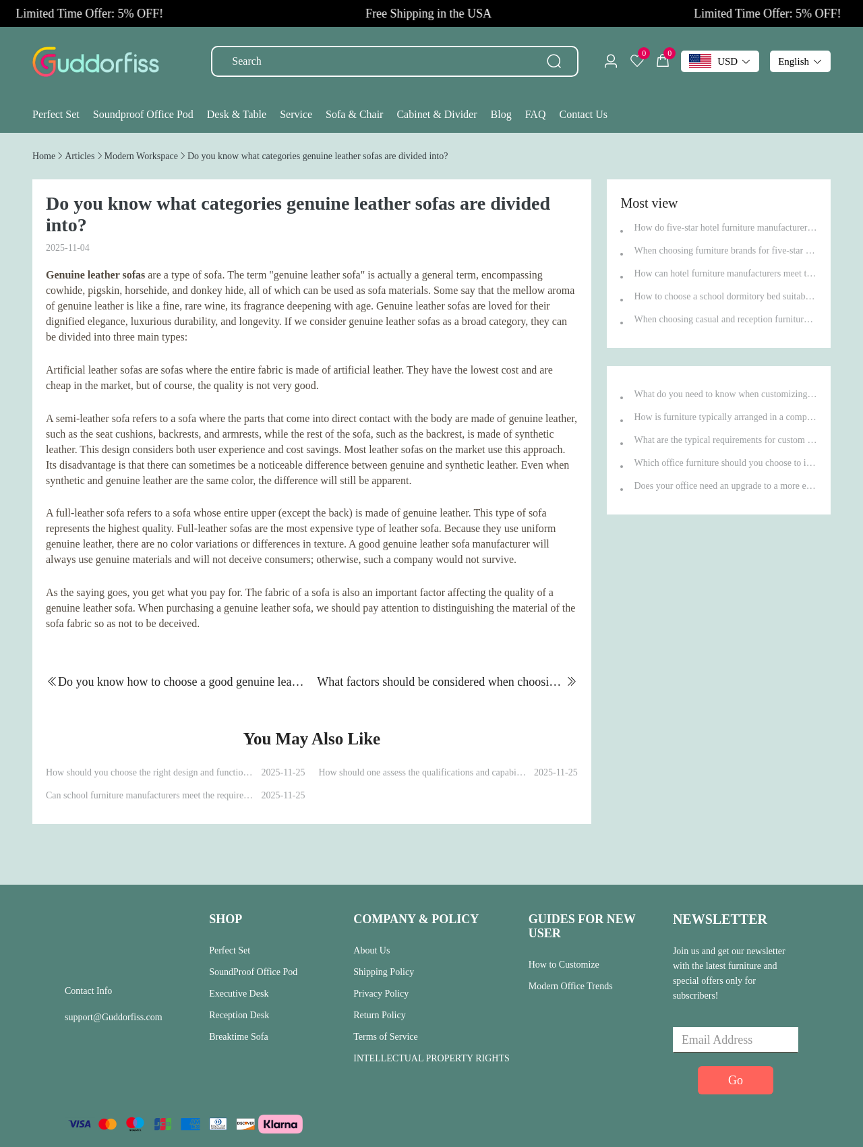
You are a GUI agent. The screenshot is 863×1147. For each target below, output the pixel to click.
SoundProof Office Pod (253, 972)
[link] (43, 156)
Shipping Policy (383, 972)
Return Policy (379, 1015)
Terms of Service (385, 1037)
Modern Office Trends (571, 986)
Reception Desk (239, 1015)
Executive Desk (238, 994)
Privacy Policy (381, 994)
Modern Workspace (141, 156)
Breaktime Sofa (238, 1037)
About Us (371, 950)
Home (43, 156)
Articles (79, 156)
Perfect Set (229, 950)
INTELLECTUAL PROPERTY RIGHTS (431, 1058)
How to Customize (564, 965)
